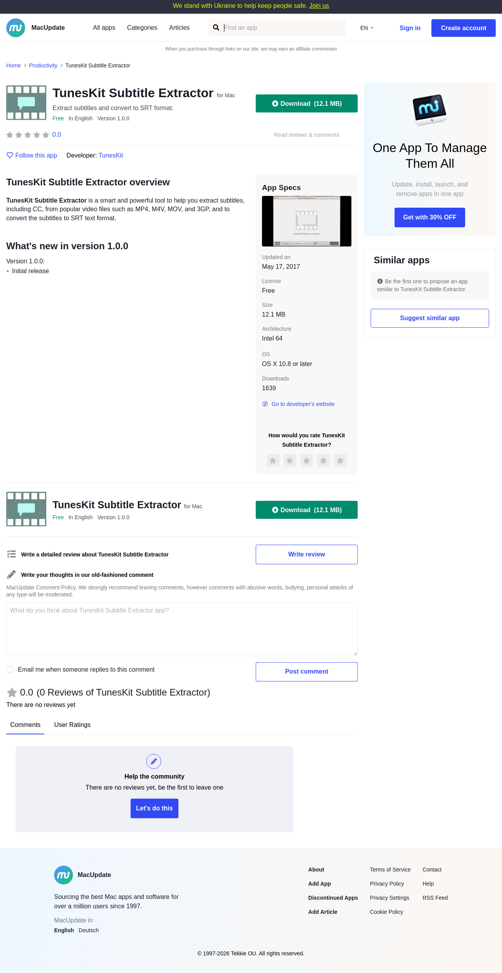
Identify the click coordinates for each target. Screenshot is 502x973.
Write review (306, 554)
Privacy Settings (389, 897)
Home (13, 65)
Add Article (322, 911)
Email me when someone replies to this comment (86, 669)
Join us (319, 6)
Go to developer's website (298, 404)
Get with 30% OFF (430, 217)
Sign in (410, 28)
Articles (179, 28)
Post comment (306, 671)
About (316, 869)
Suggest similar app (430, 318)
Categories (142, 28)
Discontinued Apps (333, 897)
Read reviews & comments (307, 135)
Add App (319, 883)
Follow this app (31, 155)
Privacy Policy (387, 883)
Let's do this (154, 808)
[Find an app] (215, 28)
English (64, 930)
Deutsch (89, 930)
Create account (463, 28)
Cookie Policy (386, 911)
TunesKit (110, 155)
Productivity (43, 65)
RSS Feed (435, 897)
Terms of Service (390, 869)
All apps (104, 28)
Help (428, 883)
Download (306, 103)
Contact (431, 869)
